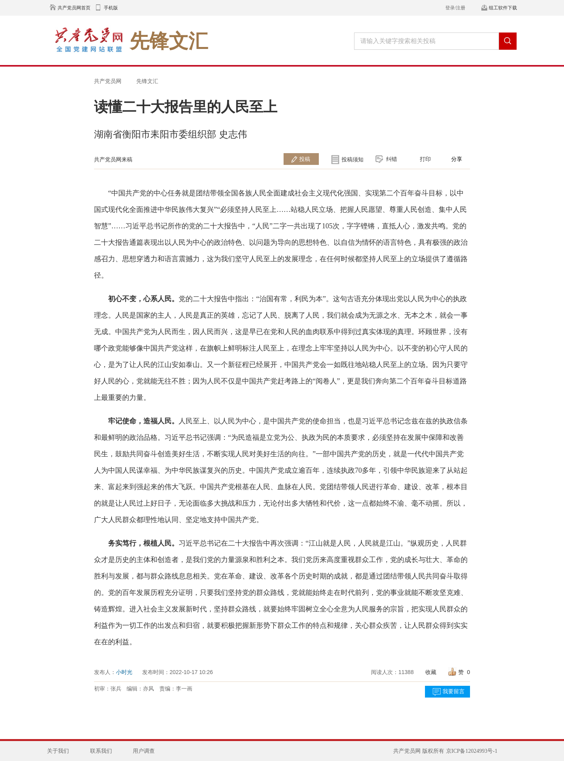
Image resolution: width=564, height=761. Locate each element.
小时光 (124, 672)
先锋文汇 (147, 81)
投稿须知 (352, 159)
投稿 (304, 159)
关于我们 (58, 751)
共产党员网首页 (74, 8)
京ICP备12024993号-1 (471, 751)
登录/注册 (455, 8)
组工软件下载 (503, 8)
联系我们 (101, 751)
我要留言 (454, 691)
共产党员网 (107, 81)
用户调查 (144, 751)
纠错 (391, 159)
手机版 (111, 8)
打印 (425, 159)
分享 (456, 159)
